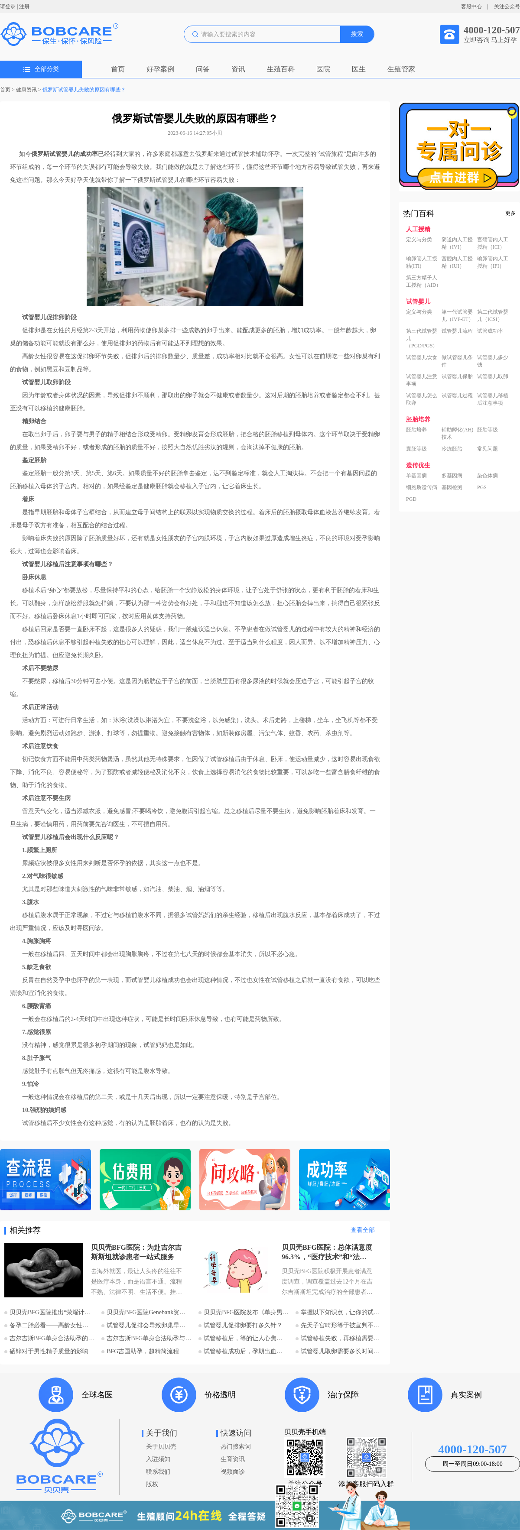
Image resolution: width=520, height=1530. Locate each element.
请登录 (8, 6)
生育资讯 (233, 1459)
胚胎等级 (487, 430)
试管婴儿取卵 (492, 376)
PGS (482, 487)
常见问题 (487, 449)
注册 (24, 6)
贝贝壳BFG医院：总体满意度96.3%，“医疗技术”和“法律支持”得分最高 (327, 1253)
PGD (411, 499)
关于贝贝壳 (161, 1446)
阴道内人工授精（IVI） (457, 243)
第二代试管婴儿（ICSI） (492, 315)
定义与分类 (419, 240)
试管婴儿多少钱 (492, 361)
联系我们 (158, 1471)
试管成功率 (490, 331)
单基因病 (416, 476)
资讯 (238, 69)
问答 (203, 69)
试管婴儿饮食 (421, 357)
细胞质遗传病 (421, 487)
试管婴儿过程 (457, 395)
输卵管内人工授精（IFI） (492, 262)
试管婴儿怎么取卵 (421, 399)
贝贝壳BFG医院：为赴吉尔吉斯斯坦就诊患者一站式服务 (136, 1252)
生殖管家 (401, 69)
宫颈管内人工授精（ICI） (492, 243)
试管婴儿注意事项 (421, 380)
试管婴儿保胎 (457, 376)
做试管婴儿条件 (457, 361)
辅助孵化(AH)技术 (457, 433)
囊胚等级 (416, 449)
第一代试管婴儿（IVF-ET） (458, 315)
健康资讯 (26, 90)
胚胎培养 (416, 430)
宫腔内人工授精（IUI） (457, 262)
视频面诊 (233, 1471)
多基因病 (452, 476)
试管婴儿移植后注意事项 (492, 399)
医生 (359, 69)
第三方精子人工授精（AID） (423, 281)
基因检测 (452, 487)
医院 (323, 69)
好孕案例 (160, 69)
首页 (118, 69)
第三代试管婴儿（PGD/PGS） (422, 338)
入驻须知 (158, 1459)
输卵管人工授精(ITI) (421, 262)
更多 (510, 213)
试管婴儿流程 (457, 331)
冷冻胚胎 (452, 449)
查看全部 (363, 1230)
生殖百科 (281, 69)
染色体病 (487, 476)
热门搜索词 (236, 1446)
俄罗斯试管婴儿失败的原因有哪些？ (84, 90)
